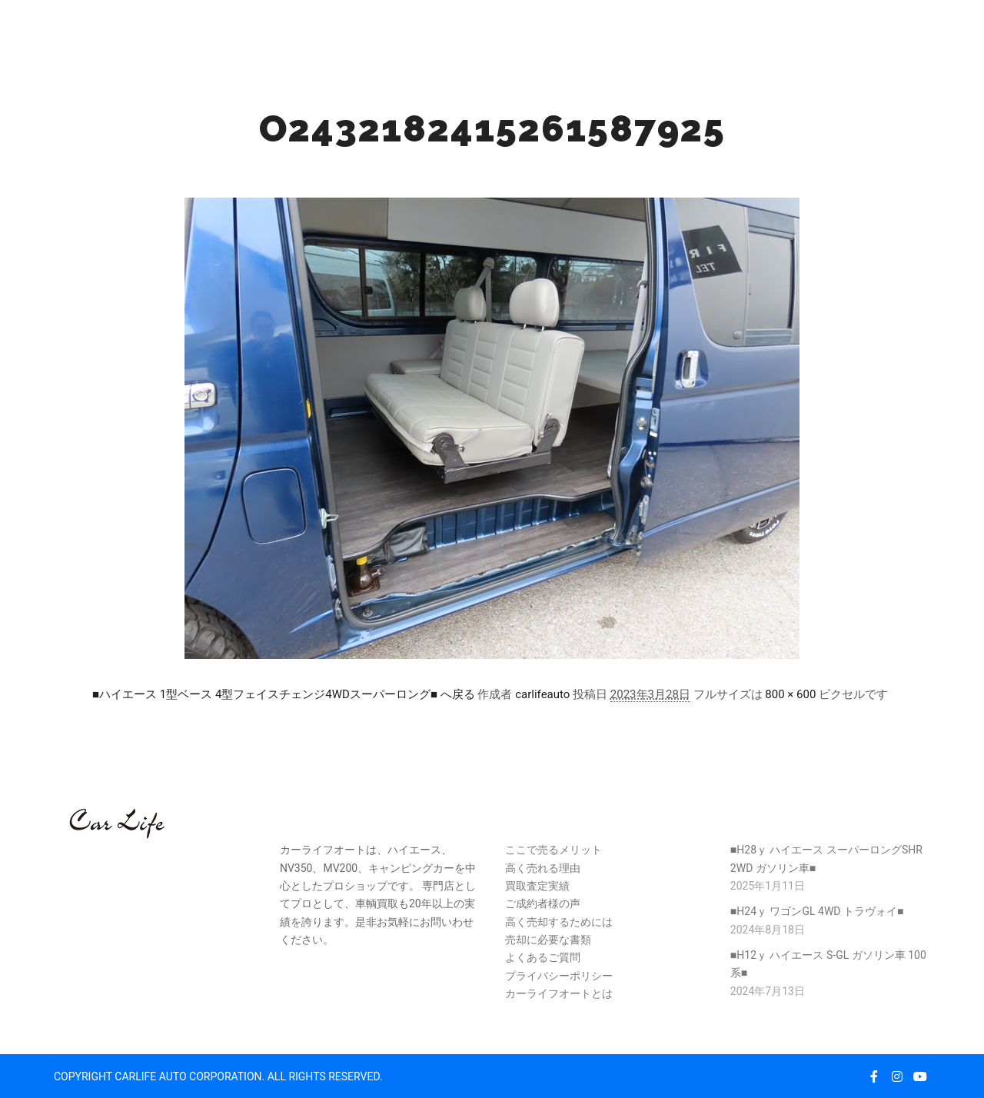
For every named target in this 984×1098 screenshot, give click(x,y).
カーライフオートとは (559, 993)
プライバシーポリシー (559, 976)
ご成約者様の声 (542, 903)
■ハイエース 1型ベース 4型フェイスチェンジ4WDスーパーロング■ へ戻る (283, 694)
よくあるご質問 (542, 957)
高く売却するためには (559, 922)
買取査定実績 (537, 886)
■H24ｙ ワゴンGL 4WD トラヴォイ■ (817, 911)
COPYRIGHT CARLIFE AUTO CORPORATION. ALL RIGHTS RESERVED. (218, 1076)
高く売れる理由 (542, 868)
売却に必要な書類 (548, 939)
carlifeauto (542, 694)
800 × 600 (790, 694)
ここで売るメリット (553, 849)
